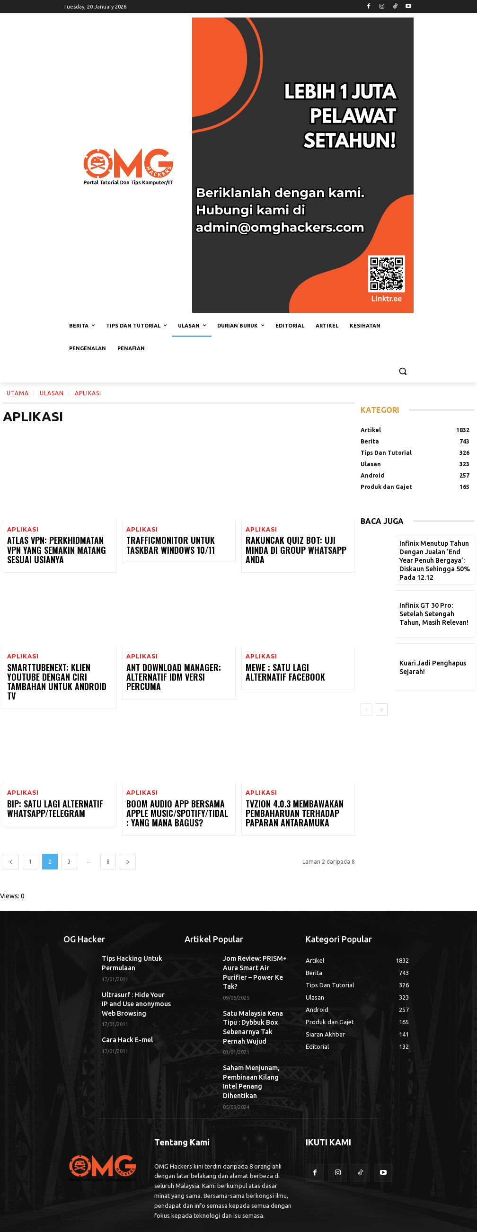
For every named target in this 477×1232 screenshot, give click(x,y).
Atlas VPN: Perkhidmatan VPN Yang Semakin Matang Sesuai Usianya (52, 549)
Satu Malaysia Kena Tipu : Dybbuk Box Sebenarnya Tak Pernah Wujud (257, 993)
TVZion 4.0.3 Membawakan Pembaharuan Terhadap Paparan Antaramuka (297, 800)
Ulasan (52, 393)
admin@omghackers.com (140, 1190)
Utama (18, 393)
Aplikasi (21, 529)
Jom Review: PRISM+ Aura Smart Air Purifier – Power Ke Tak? (257, 951)
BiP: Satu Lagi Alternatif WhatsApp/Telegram (46, 796)
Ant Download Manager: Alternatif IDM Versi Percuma (173, 670)
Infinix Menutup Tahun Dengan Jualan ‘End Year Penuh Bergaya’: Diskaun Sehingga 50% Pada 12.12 (431, 561)
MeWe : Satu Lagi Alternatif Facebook (289, 670)
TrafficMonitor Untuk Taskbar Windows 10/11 (176, 545)
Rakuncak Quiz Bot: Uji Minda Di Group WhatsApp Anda (295, 545)
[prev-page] (11, 847)
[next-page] (128, 847)
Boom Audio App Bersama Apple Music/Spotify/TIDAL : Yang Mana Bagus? (176, 800)
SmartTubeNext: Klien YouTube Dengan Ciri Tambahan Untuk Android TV (55, 674)
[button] (402, 371)
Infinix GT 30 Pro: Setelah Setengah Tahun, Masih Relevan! (430, 614)
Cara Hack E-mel (124, 1018)
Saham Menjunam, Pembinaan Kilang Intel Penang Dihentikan (253, 1034)
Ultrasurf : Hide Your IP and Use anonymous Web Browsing (135, 985)
